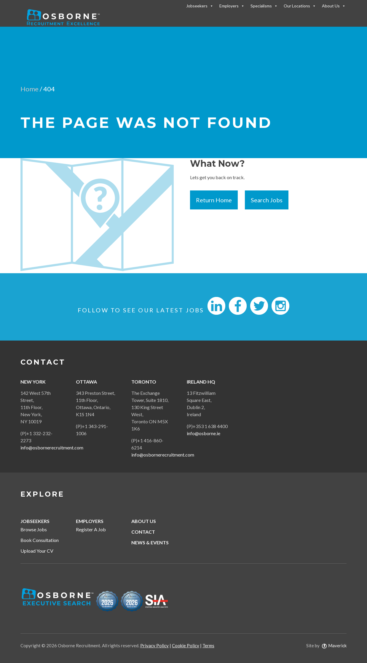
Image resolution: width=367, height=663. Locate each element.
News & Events (150, 542)
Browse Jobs (33, 529)
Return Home (214, 199)
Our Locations (300, 5)
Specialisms (264, 5)
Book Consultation (39, 540)
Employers (232, 5)
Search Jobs (267, 199)
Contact (143, 532)
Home (29, 89)
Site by (326, 645)
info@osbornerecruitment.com (51, 447)
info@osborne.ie (203, 433)
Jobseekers (199, 5)
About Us (334, 5)
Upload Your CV (36, 551)
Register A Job (91, 529)
